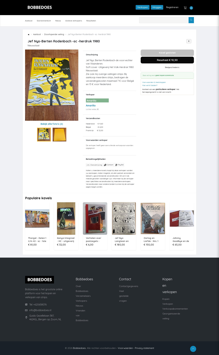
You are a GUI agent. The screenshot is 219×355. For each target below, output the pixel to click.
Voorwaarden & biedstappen (154, 82)
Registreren (172, 7)
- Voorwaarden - (125, 348)
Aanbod (28, 21)
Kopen (165, 299)
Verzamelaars (83, 295)
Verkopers (81, 300)
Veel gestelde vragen (124, 296)
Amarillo (91, 105)
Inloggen (157, 7)
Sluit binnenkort (44, 21)
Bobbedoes (79, 348)
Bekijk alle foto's (52, 123)
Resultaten (91, 21)
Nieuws (79, 305)
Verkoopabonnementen (175, 308)
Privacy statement (144, 348)
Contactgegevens (128, 286)
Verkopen (142, 7)
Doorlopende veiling (54, 34)
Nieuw (58, 21)
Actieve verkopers (73, 21)
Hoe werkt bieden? (149, 85)
